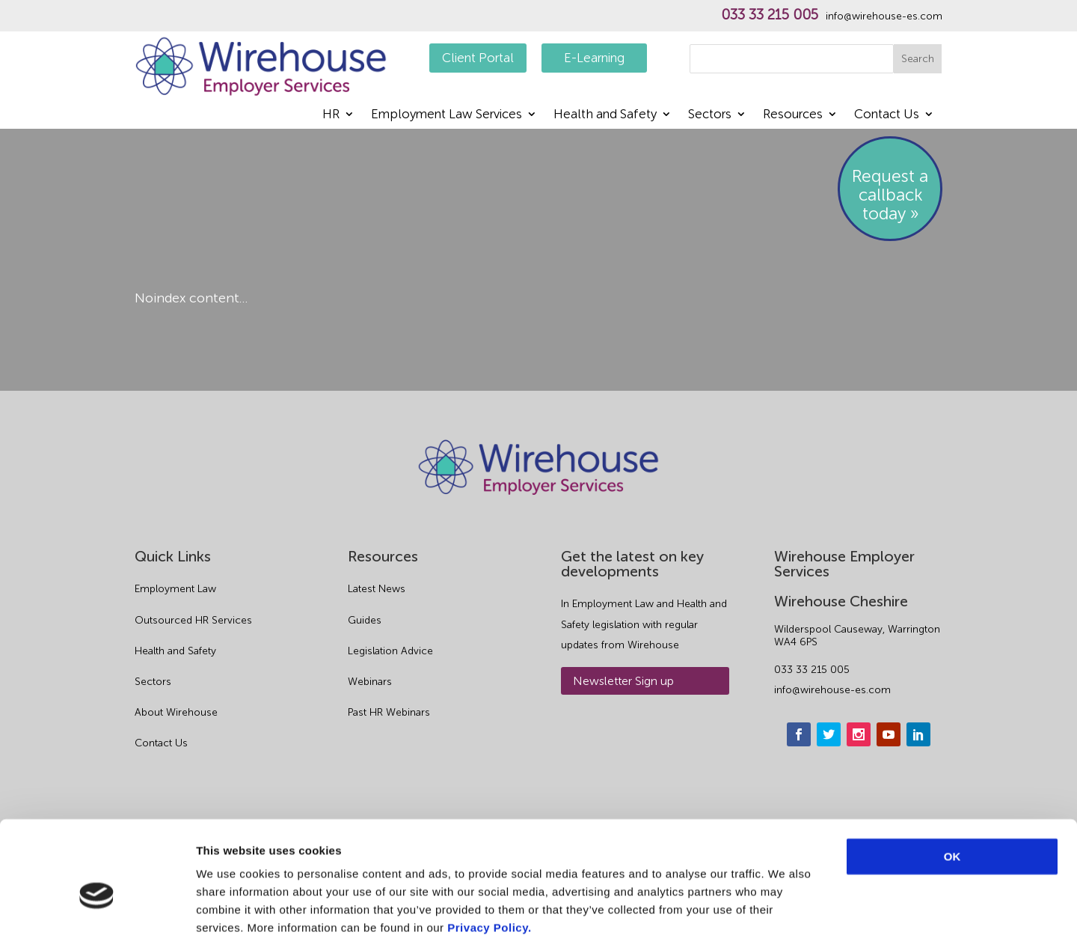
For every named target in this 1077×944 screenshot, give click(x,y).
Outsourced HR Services (193, 620)
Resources (793, 115)
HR (331, 115)
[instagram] (859, 734)
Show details (785, 914)
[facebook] (799, 734)
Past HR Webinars (389, 712)
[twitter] (829, 734)
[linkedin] (918, 734)
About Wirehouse (176, 712)
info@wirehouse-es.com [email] (832, 689)
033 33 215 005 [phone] (812, 669)
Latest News (376, 588)
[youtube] (888, 734)
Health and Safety (605, 115)
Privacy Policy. (489, 853)
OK (952, 782)
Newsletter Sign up (623, 681)
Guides (364, 620)
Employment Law (175, 588)
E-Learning (594, 57)
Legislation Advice (390, 651)
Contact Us (886, 115)
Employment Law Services (446, 115)
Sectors (709, 115)
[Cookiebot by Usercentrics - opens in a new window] (96, 915)
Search (917, 58)
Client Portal (478, 57)
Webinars (370, 681)
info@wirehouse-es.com (884, 16)
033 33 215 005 (769, 15)
